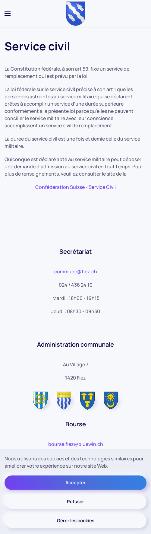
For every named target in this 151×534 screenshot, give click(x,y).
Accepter (75, 482)
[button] (8, 13)
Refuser (75, 501)
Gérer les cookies (75, 520)
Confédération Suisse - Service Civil (75, 187)
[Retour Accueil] (75, 13)
